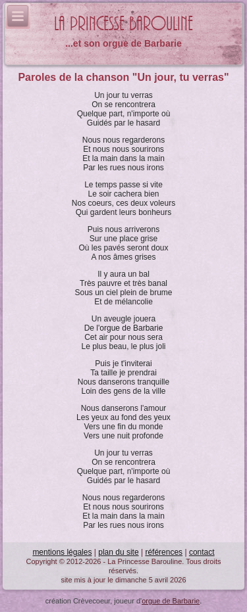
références (163, 552)
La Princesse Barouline (123, 23)
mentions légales (62, 552)
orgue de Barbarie (171, 601)
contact (202, 552)
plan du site (118, 552)
